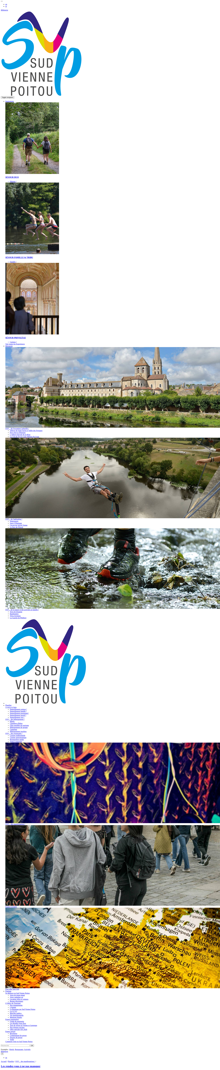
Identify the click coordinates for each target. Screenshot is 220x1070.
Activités (27, 1049)
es (6, 6)
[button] (9, 101)
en (6, 4)
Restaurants (19, 1049)
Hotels (11, 1049)
